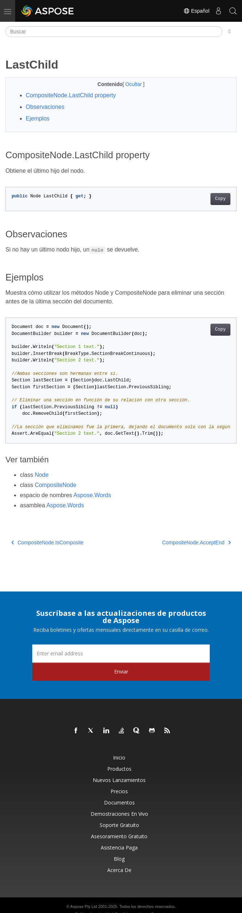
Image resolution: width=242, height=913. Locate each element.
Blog (119, 858)
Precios (119, 791)
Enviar (121, 671)
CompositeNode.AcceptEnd (196, 542)
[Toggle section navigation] (229, 31)
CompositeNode (55, 485)
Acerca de (119, 870)
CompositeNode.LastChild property (71, 95)
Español (196, 11)
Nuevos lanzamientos (119, 780)
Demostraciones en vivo (119, 813)
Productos (119, 768)
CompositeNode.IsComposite (47, 542)
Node (42, 475)
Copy (220, 198)
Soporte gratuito (119, 825)
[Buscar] (113, 31)
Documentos (119, 802)
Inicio (119, 757)
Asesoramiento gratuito (119, 836)
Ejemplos (38, 118)
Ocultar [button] (134, 84)
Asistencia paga (119, 847)
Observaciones (45, 107)
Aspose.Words (92, 495)
